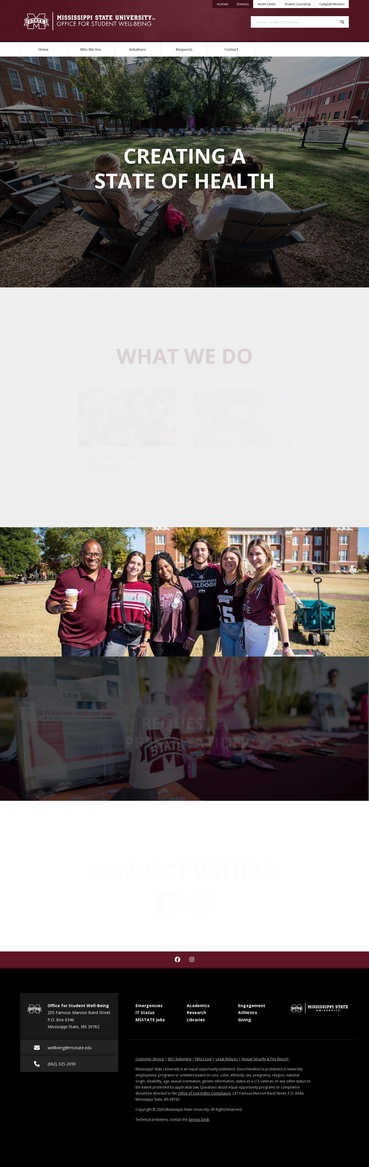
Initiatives (137, 49)
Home (43, 49)
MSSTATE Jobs (150, 1019)
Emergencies (149, 1005)
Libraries (196, 1019)
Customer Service (149, 1058)
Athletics (247, 1012)
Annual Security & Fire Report (265, 1058)
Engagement (251, 1005)
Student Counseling (297, 4)
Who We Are (90, 49)
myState (224, 3)
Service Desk (199, 1119)
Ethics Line (203, 1058)
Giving (244, 1019)
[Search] (342, 22)
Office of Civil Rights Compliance (204, 1093)
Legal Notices (227, 1058)
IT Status (145, 1012)
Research (196, 1012)
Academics (198, 1005)
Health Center (266, 4)
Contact (231, 49)
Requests (184, 49)
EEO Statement (179, 1058)
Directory (245, 3)
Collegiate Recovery (331, 4)
